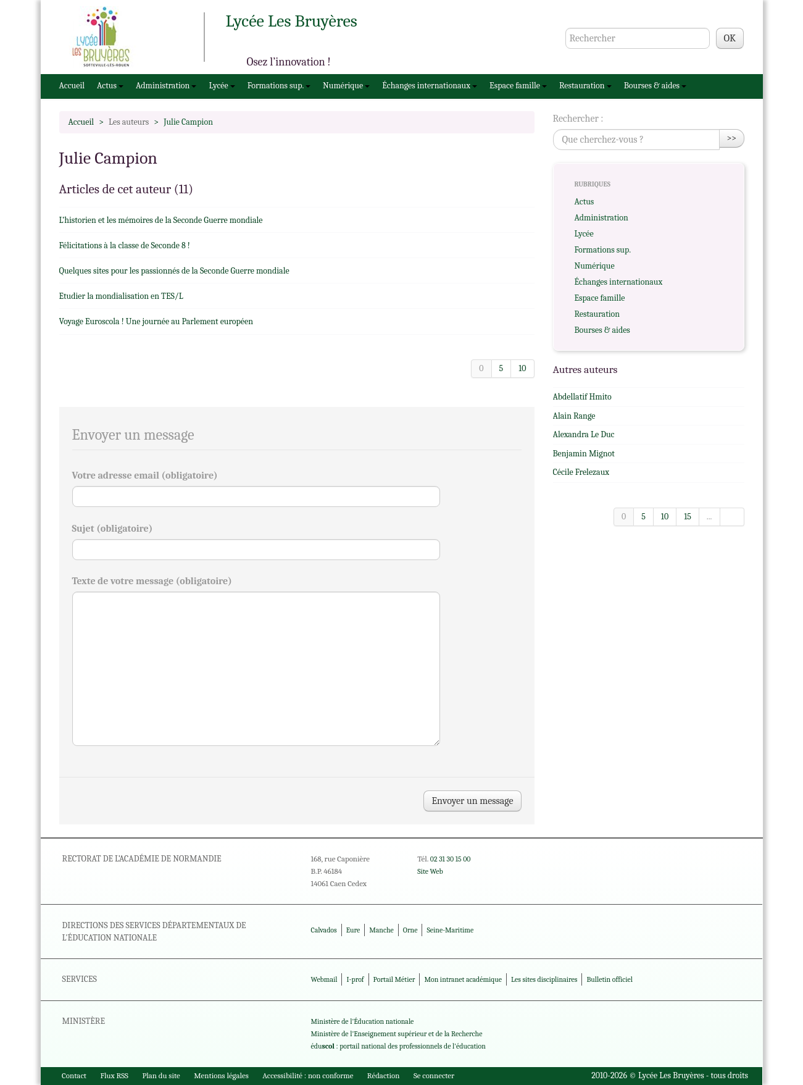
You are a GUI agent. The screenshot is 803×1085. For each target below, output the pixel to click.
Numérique (346, 85)
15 (687, 516)
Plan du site (161, 1075)
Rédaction (383, 1075)
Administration (166, 85)
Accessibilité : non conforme (307, 1075)
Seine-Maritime (449, 930)
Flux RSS (114, 1075)
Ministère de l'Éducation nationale (362, 1021)
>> (732, 138)
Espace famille (518, 85)
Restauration (585, 85)
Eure (353, 930)
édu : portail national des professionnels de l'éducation (398, 1046)
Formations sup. (279, 85)
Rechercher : (578, 118)
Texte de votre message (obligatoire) (152, 581)
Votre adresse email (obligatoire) (145, 475)
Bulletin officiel (609, 979)
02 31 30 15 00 (450, 859)
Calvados (324, 930)
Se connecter (434, 1075)
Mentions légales (221, 1075)
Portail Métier (394, 979)
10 (522, 368)
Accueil (72, 85)
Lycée (222, 85)
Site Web (430, 871)
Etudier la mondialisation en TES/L (121, 296)
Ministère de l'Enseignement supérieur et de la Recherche (397, 1033)
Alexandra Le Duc (584, 434)
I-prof (355, 979)
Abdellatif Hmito (582, 397)
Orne (410, 930)
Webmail (324, 979)
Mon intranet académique (463, 979)
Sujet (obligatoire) (112, 528)
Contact (74, 1075)
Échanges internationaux (429, 85)
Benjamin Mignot (584, 453)
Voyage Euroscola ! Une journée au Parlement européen (156, 321)
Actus (110, 85)
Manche (381, 930)
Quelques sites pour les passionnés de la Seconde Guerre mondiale (174, 271)
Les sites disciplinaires (544, 979)
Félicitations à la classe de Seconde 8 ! (124, 245)
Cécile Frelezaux (581, 472)
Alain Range (574, 416)
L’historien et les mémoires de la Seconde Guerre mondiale (161, 220)
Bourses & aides (655, 85)
